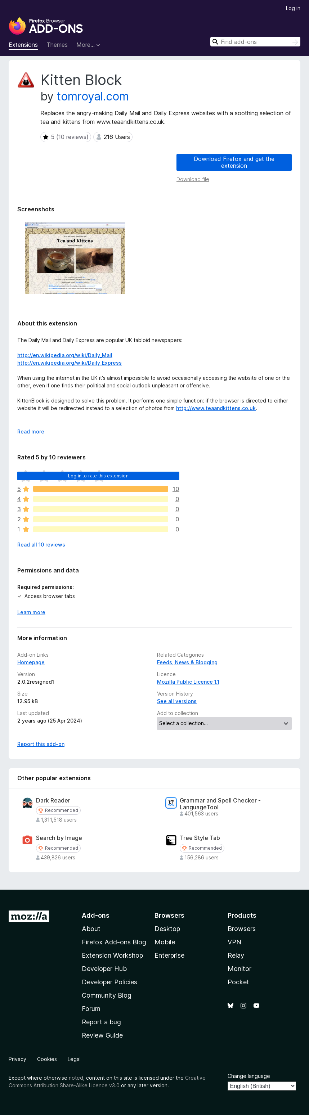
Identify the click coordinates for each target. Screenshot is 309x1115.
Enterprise (169, 955)
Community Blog (106, 995)
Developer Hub (104, 968)
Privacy (17, 1059)
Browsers (242, 928)
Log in (293, 8)
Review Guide (102, 1035)
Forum (91, 1008)
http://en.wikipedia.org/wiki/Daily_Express (69, 363)
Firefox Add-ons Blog (114, 942)
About (91, 928)
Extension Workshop (112, 955)
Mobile (164, 942)
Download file (192, 179)
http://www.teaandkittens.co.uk (216, 408)
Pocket (238, 982)
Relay (236, 955)
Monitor (239, 968)
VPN (234, 942)
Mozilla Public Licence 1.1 (188, 682)
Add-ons (95, 915)
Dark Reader (53, 800)
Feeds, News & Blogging (187, 662)
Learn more (31, 612)
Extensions (23, 44)
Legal (74, 1059)
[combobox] (255, 41)
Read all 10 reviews (41, 544)
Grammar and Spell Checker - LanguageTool (220, 804)
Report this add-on (40, 744)
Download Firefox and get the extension (234, 162)
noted (76, 1078)
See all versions (177, 701)
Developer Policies (109, 982)
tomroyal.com (93, 96)
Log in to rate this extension (98, 475)
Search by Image (59, 838)
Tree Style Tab (200, 838)
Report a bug (101, 1022)
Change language (249, 1076)
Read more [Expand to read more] (30, 431)
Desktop (167, 928)
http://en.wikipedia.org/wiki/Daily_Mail (64, 355)
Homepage (31, 662)
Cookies (47, 1059)
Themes (57, 44)
